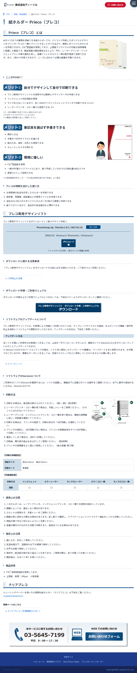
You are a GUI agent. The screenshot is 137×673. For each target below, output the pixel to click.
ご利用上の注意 (14, 278)
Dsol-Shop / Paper (71, 661)
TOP (8, 14)
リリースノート (14, 363)
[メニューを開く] (133, 3)
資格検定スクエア (53, 661)
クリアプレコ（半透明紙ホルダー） (24, 611)
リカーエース (38, 661)
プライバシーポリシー (12, 669)
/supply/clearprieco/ (13, 595)
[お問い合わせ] (115, 4)
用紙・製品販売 (20, 14)
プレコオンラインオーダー (93, 661)
